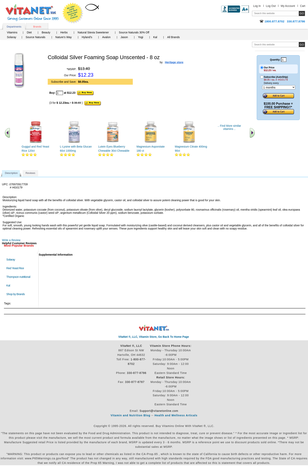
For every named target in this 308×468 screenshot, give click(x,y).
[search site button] (302, 44)
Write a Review (11, 240)
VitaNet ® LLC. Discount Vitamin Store (154, 328)
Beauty (46, 32)
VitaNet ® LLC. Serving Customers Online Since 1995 (32, 12)
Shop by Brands (16, 294)
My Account (288, 5)
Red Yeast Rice (15, 268)
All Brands (173, 37)
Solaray (11, 37)
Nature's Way (63, 37)
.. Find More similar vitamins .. (229, 127)
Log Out (271, 5)
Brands (37, 26)
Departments (14, 26)
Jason (124, 37)
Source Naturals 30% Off (134, 32)
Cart (302, 5)
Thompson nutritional (18, 276)
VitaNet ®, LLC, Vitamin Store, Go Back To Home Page (153, 336)
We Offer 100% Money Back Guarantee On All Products (73, 13)
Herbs (64, 32)
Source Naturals (35, 37)
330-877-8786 (136, 372)
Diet (29, 32)
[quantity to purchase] (59, 93)
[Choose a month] (278, 87)
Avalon (106, 37)
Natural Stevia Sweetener (93, 32)
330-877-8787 (135, 382)
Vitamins (12, 32)
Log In (257, 5)
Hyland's (87, 37)
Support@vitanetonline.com (158, 410)
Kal (155, 37)
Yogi (140, 37)
